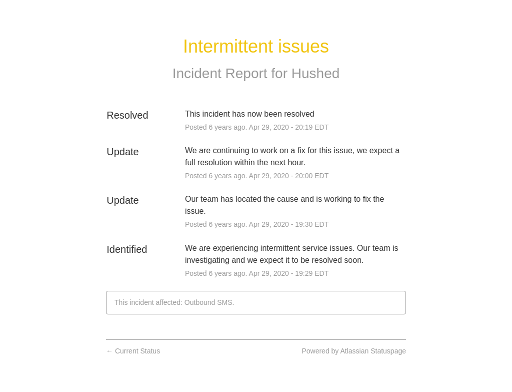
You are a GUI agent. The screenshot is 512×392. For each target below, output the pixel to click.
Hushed (316, 73)
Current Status (133, 351)
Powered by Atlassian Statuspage (354, 351)
